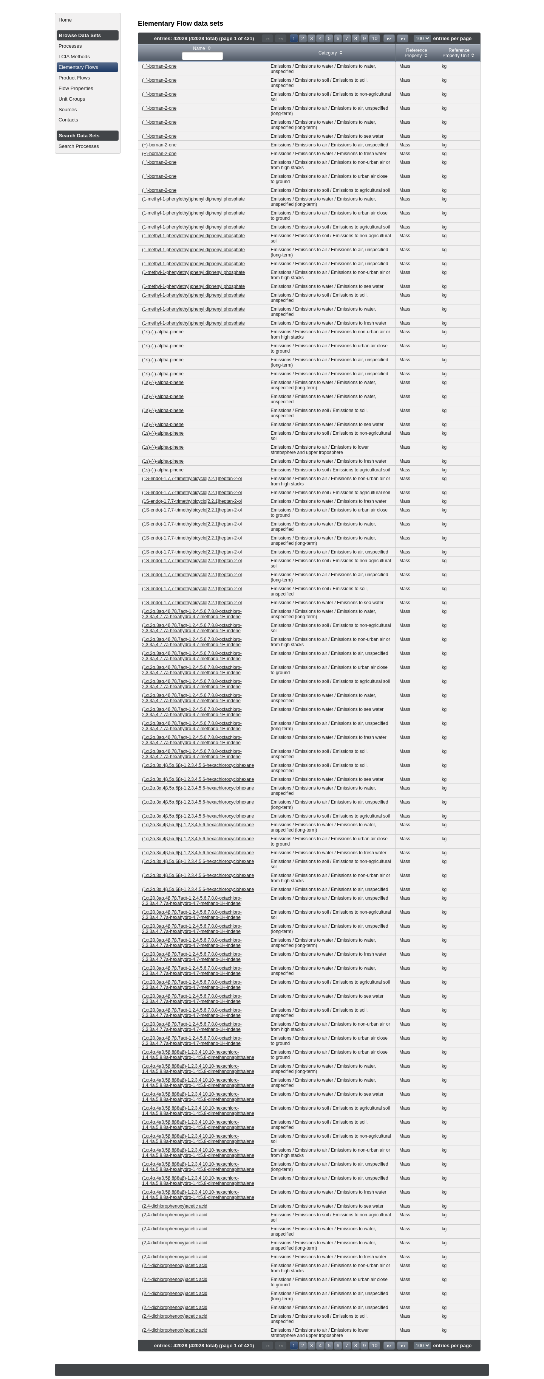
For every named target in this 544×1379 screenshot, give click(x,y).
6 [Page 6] (338, 38)
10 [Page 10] (374, 38)
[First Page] (267, 38)
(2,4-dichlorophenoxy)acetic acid (174, 1206)
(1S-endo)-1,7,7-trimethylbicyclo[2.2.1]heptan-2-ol (192, 478)
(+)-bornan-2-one (159, 66)
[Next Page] (389, 38)
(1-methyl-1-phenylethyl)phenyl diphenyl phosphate (193, 199)
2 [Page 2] (302, 38)
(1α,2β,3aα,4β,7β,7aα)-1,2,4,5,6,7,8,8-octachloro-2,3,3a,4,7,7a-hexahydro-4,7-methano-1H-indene (192, 900)
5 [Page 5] (329, 38)
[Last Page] (402, 38)
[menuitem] (88, 20)
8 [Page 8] (355, 38)
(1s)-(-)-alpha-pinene (163, 331)
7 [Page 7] (346, 38)
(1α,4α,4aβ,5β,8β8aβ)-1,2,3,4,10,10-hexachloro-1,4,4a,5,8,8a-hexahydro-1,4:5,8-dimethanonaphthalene (198, 1054)
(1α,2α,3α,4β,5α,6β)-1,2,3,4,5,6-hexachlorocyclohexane (198, 765)
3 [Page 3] (311, 38)
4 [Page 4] (320, 38)
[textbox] (202, 55)
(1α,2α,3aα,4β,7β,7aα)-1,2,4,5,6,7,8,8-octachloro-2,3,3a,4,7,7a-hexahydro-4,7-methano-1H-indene (192, 614)
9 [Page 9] (364, 38)
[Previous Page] (280, 38)
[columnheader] (202, 53)
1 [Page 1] (293, 38)
